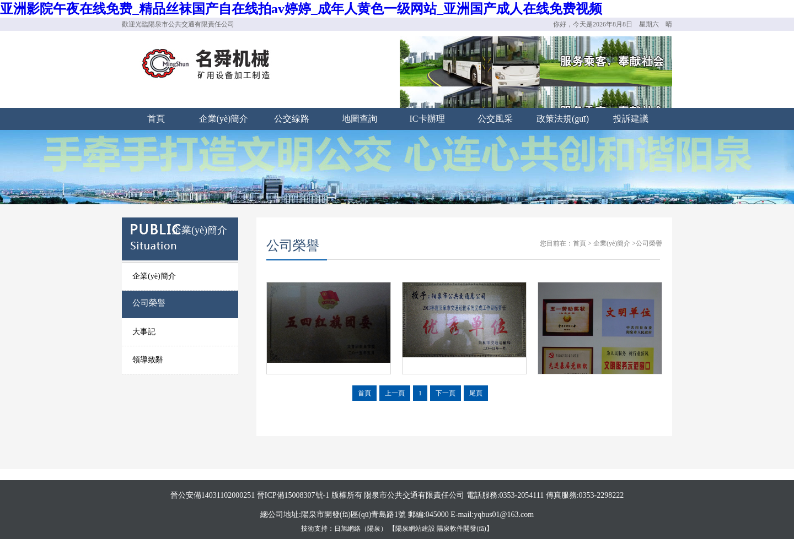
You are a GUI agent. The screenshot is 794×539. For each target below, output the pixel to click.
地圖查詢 (359, 118)
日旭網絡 (347, 528)
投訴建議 (630, 118)
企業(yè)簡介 (224, 118)
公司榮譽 (148, 302)
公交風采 (495, 118)
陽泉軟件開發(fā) (461, 528)
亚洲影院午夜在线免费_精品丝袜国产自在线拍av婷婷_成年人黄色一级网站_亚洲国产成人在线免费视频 (301, 9)
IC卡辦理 (427, 118)
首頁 (156, 118)
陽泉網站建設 (415, 528)
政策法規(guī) (563, 118)
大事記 (143, 332)
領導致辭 (147, 360)
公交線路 (291, 118)
